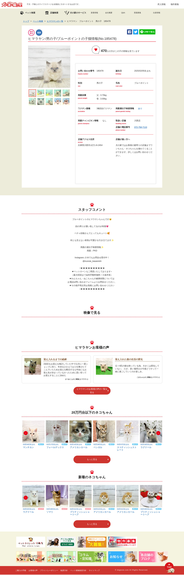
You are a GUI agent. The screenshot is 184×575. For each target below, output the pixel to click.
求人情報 (161, 4)
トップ (26, 21)
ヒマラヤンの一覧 (55, 21)
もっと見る (92, 460)
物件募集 (175, 4)
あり (140, 109)
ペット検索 (38, 21)
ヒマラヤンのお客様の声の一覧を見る (92, 391)
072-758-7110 (140, 128)
